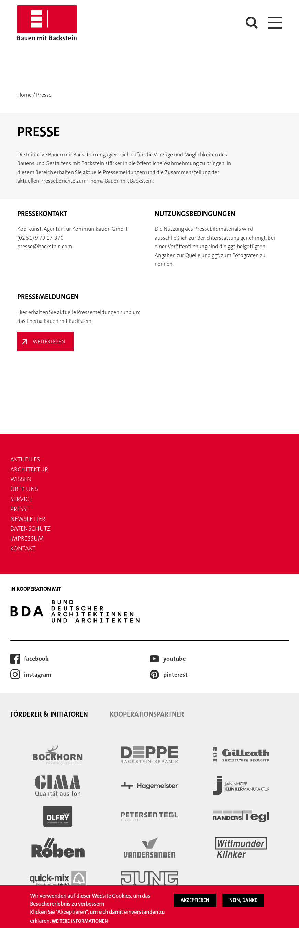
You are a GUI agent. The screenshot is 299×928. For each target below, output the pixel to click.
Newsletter (27, 519)
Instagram (38, 674)
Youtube (174, 659)
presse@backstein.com (44, 246)
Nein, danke (243, 900)
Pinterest (175, 674)
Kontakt (22, 548)
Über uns (24, 489)
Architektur (29, 469)
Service (21, 499)
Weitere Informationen (80, 921)
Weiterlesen (49, 341)
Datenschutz (30, 528)
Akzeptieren (195, 900)
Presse (20, 509)
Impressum (27, 538)
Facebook (36, 659)
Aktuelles (25, 459)
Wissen (21, 479)
